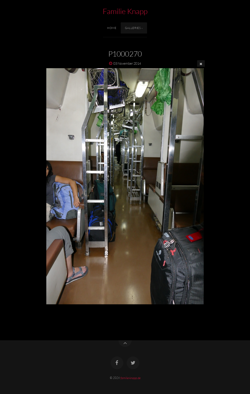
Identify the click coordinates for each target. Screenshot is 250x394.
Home (112, 28)
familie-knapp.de (130, 378)
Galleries (133, 28)
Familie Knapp (125, 11)
